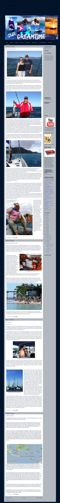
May (47, 251)
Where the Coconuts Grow (48, 197)
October (47, 237)
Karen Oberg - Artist (47, 174)
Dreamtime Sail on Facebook (49, 179)
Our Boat (16, 42)
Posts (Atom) (13, 500)
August (47, 240)
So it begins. (8, 322)
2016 (46, 227)
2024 (46, 215)
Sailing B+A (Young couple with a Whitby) (48, 201)
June (47, 243)
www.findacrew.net (13, 430)
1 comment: (9, 237)
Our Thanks (50, 42)
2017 (46, 225)
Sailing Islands (46, 196)
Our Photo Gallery (42, 42)
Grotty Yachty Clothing (48, 183)
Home (24, 497)
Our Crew (22, 42)
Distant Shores (46, 184)
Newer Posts (9, 497)
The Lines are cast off (11, 49)
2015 (46, 228)
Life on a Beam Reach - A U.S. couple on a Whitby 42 (48, 189)
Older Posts (39, 497)
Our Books (8, 44)
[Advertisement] (49, 79)
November (48, 235)
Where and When (10, 415)
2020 (46, 221)
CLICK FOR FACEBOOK (48, 99)
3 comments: (9, 410)
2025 (46, 214)
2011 (46, 234)
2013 (46, 231)
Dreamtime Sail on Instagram (49, 180)
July (47, 241)
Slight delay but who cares (12, 243)
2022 (46, 218)
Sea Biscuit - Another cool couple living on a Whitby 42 (49, 192)
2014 (46, 230)
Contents (11, 42)
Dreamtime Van (34, 42)
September (48, 238)
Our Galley (28, 42)
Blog (7, 42)
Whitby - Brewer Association (49, 193)
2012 (46, 233)
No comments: (9, 494)
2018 (46, 224)
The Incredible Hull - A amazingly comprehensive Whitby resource (48, 187)
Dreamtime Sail (11, 5)
